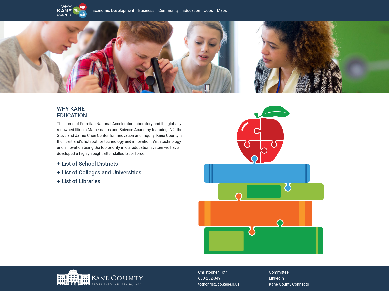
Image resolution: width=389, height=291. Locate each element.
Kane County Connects (289, 284)
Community (168, 10)
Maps (222, 10)
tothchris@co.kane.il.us (219, 284)
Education (191, 10)
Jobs (208, 10)
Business (146, 10)
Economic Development (113, 10)
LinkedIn (276, 278)
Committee (279, 272)
